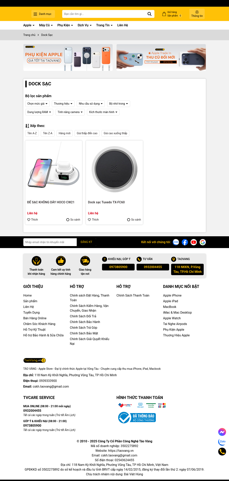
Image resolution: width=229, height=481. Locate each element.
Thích (32, 219)
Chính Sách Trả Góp (83, 327)
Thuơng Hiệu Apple (176, 335)
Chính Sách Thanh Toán (133, 295)
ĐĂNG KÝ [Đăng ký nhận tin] (86, 242)
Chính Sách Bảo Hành (85, 322)
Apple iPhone (172, 295)
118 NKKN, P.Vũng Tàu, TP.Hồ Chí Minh (187, 269)
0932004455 (153, 267)
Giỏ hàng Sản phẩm (177, 14)
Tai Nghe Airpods (175, 324)
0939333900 (48, 381)
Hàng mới (64, 133)
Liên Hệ (122, 25)
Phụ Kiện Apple (173, 329)
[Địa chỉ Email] (59, 242)
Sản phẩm (30, 301)
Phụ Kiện (64, 25)
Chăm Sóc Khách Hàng (39, 324)
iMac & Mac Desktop (177, 312)
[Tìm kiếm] (155, 14)
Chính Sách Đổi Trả (83, 316)
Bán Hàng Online (35, 318)
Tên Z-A (47, 133)
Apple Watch (172, 318)
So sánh (73, 219)
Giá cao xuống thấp (115, 133)
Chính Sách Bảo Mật (84, 333)
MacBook (169, 307)
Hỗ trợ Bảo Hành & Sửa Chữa (43, 335)
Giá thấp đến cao (87, 133)
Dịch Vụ (83, 25)
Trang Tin (103, 25)
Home (27, 295)
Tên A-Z (32, 133)
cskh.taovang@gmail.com (51, 386)
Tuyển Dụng (31, 312)
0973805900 (118, 267)
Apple (27, 25)
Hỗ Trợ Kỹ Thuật (34, 329)
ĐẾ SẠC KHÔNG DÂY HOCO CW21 (51, 202)
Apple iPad (170, 301)
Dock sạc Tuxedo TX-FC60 (106, 202)
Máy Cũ (44, 25)
